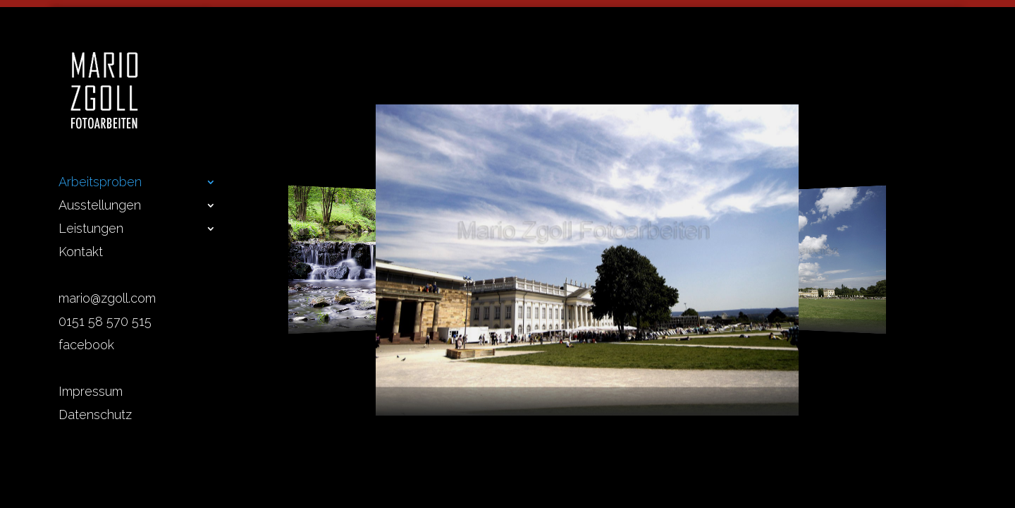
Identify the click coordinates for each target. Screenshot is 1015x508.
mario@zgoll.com (107, 300)
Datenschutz (95, 416)
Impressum (91, 393)
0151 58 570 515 (105, 323)
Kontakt (81, 253)
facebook (86, 346)
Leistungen (91, 230)
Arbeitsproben (100, 183)
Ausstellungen (100, 206)
